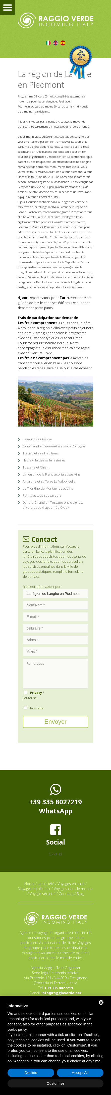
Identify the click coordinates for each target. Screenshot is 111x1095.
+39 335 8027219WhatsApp (55, 799)
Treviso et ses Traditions (41, 453)
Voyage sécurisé (43, 893)
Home (29, 883)
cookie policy (17, 1029)
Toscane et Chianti (36, 467)
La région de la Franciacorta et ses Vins (51, 474)
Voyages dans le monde (73, 888)
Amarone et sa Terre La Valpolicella (49, 481)
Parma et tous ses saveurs (42, 495)
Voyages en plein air (34, 888)
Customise (56, 1083)
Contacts (66, 893)
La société (46, 883)
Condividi (56, 854)
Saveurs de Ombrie (37, 439)
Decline (31, 1072)
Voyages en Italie (71, 883)
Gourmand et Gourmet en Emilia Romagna (54, 446)
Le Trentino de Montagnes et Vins (48, 488)
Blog (80, 893)
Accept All (80, 1072)
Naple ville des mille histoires (44, 460)
